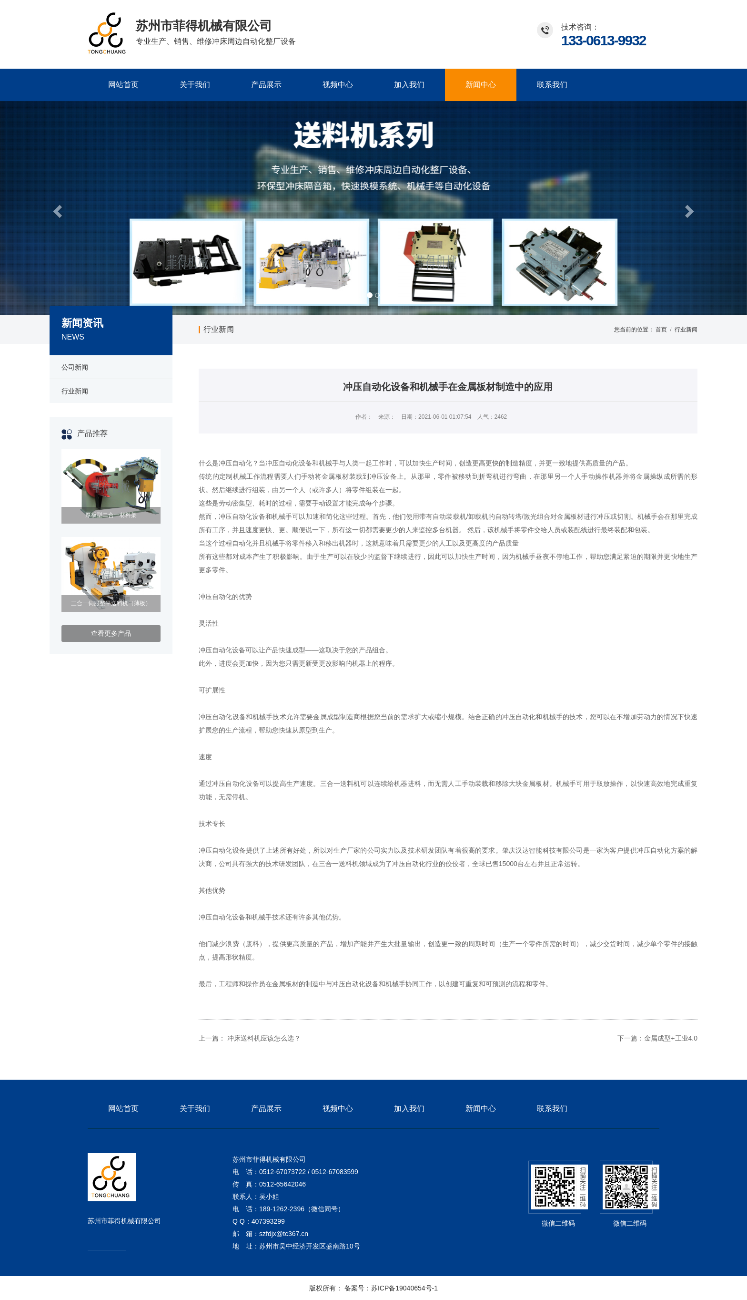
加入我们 (409, 85)
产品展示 (266, 85)
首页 (661, 329)
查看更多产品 (111, 633)
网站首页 (123, 85)
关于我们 (195, 85)
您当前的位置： (634, 329)
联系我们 (552, 85)
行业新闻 (218, 329)
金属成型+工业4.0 (670, 1038)
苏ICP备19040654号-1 (404, 1288)
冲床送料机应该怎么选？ (264, 1038)
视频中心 (338, 85)
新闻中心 (480, 85)
